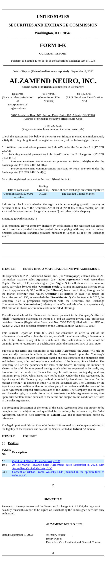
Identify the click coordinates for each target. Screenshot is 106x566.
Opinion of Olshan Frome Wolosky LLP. (36, 461)
